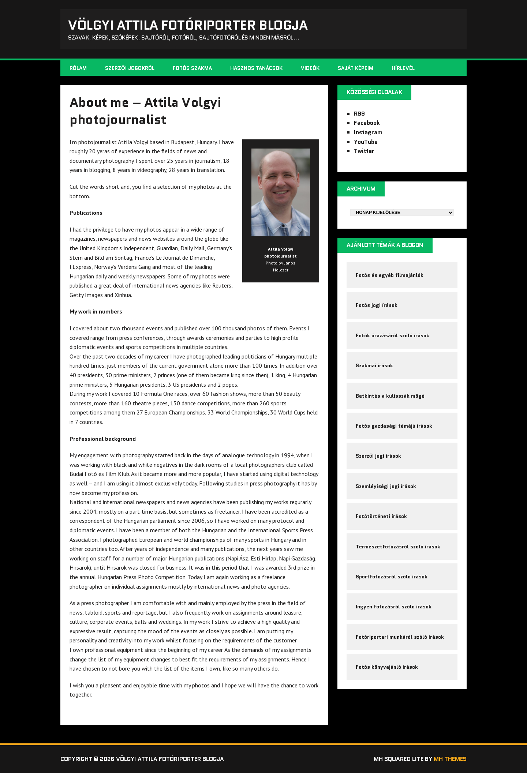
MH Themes (450, 759)
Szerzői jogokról (129, 68)
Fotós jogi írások (376, 305)
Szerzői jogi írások (378, 455)
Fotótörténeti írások (381, 516)
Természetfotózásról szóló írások (398, 546)
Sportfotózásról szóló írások (391, 576)
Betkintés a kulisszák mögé (390, 395)
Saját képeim (355, 68)
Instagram (368, 132)
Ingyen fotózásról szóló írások (393, 606)
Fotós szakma (192, 68)
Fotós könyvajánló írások (387, 667)
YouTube (366, 142)
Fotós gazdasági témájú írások (394, 425)
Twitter (364, 151)
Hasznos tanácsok (256, 68)
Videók (310, 68)
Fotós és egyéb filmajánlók (389, 275)
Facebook (367, 123)
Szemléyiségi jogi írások (386, 486)
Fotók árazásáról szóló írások (392, 335)
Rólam (78, 68)
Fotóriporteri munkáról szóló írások (400, 637)
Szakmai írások (374, 365)
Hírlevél (403, 68)
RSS (359, 113)
